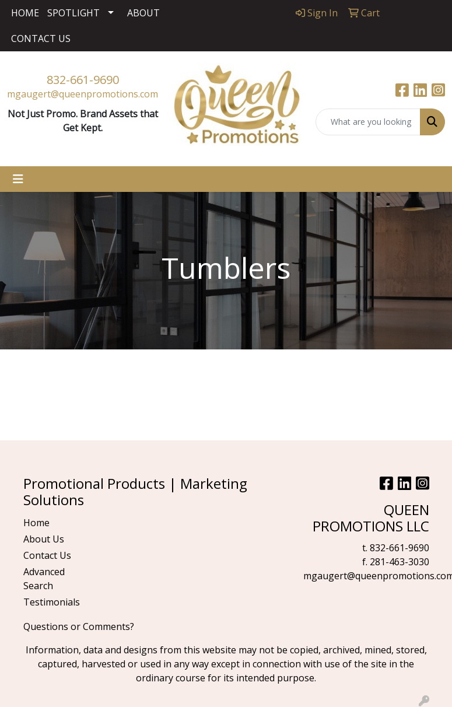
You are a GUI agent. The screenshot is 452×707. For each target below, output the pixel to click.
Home (36, 522)
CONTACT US (41, 38)
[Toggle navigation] (18, 179)
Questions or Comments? (78, 626)
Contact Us (47, 555)
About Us (43, 539)
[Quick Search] (368, 121)
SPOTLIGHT (73, 12)
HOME (25, 12)
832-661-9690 (83, 80)
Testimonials (51, 602)
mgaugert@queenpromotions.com (82, 94)
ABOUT (143, 12)
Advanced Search (44, 578)
